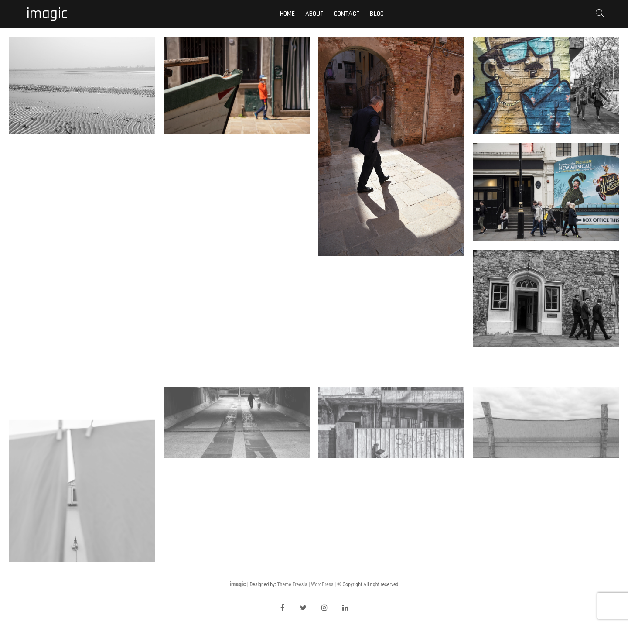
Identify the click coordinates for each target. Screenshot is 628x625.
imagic (46, 14)
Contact (347, 13)
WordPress (322, 584)
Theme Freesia (292, 584)
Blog (377, 13)
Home (287, 13)
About (314, 13)
